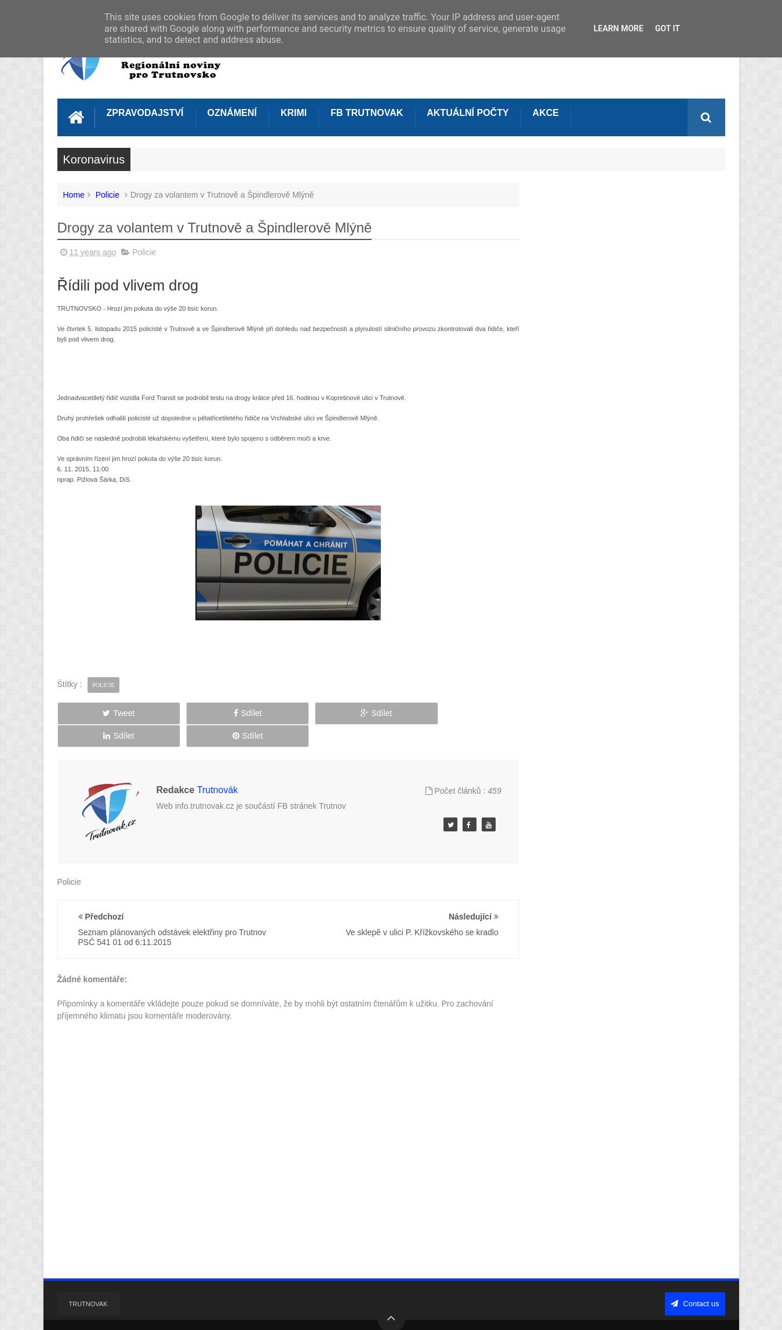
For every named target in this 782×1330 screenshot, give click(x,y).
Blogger (616, 1311)
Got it (667, 28)
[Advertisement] (277, 361)
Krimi (294, 112)
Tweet (99, 712)
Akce (546, 112)
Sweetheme (703, 1311)
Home (74, 193)
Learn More (618, 28)
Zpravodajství (145, 112)
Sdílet (188, 712)
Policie (107, 193)
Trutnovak (88, 1277)
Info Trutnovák (167, 1311)
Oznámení (232, 112)
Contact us (695, 1277)
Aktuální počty (467, 112)
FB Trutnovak (366, 112)
